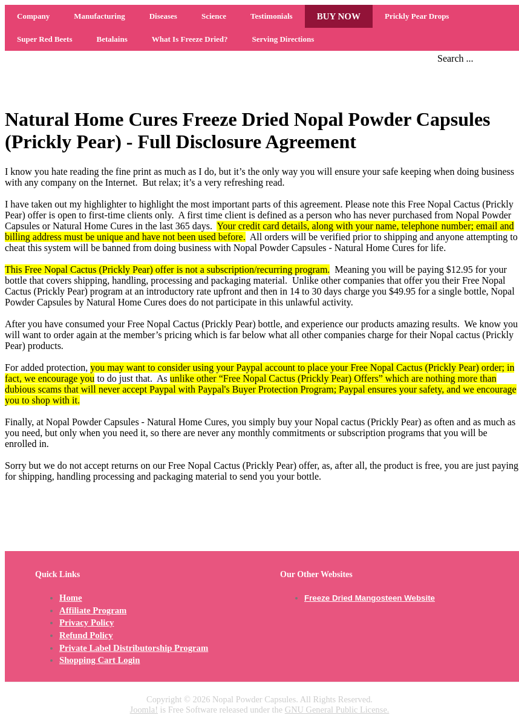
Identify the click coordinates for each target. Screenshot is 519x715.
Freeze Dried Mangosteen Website (369, 597)
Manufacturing (99, 16)
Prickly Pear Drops (417, 16)
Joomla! (144, 709)
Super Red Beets (44, 39)
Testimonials (271, 16)
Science (213, 16)
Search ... (455, 58)
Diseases (163, 16)
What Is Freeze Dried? (190, 39)
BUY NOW (339, 16)
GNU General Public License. (337, 709)
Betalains (111, 39)
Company (33, 16)
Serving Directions (283, 39)
